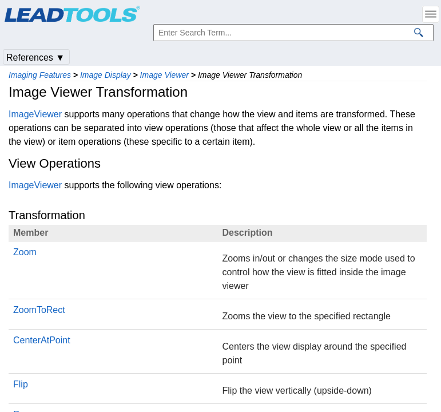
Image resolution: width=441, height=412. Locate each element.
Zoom (25, 252)
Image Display (105, 75)
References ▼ (35, 57)
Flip (20, 384)
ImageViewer (35, 114)
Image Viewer (164, 75)
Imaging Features (40, 75)
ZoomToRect (39, 310)
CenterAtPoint (41, 340)
